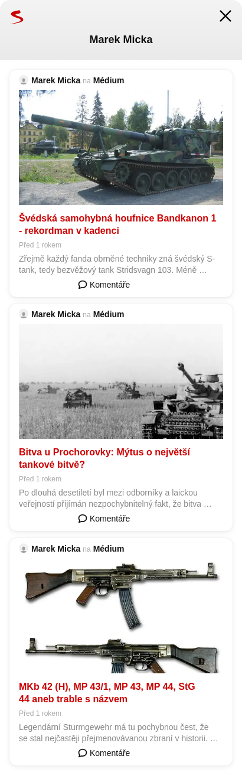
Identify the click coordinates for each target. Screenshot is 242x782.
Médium (109, 79)
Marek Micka (55, 79)
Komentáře (104, 284)
